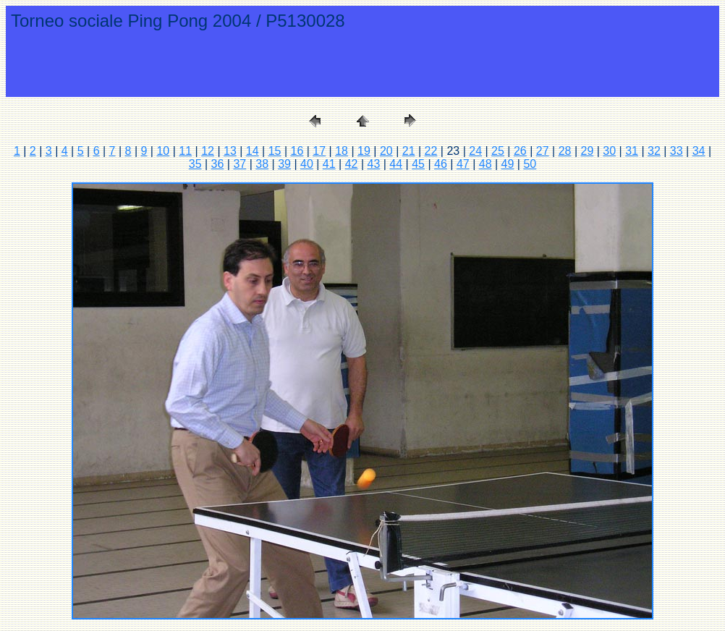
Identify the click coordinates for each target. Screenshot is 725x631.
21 (408, 151)
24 (475, 151)
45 (418, 164)
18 (341, 151)
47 (463, 164)
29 (586, 151)
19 (363, 151)
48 (485, 164)
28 (565, 151)
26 (520, 151)
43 (374, 164)
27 (542, 151)
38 (261, 164)
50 (529, 164)
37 (239, 164)
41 (329, 164)
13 (230, 151)
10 (162, 151)
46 (440, 164)
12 (207, 151)
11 (185, 151)
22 (431, 151)
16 (297, 151)
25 (497, 151)
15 (274, 151)
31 (631, 151)
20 (386, 151)
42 (351, 164)
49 (507, 164)
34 (698, 151)
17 (319, 151)
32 (654, 151)
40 (306, 164)
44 (395, 164)
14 (252, 151)
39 (284, 164)
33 (676, 151)
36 (217, 164)
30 (609, 151)
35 (195, 164)
